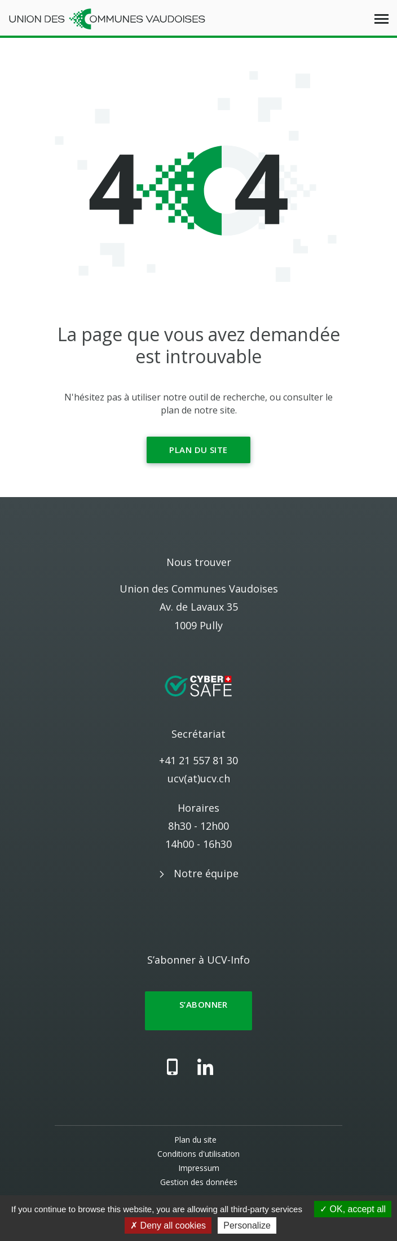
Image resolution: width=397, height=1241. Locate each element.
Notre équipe (206, 873)
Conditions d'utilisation (198, 1153)
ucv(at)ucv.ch (198, 778)
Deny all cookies (168, 1225)
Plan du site (198, 449)
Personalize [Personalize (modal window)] (247, 1225)
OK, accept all (353, 1209)
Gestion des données (198, 1182)
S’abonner (198, 1011)
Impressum (198, 1167)
